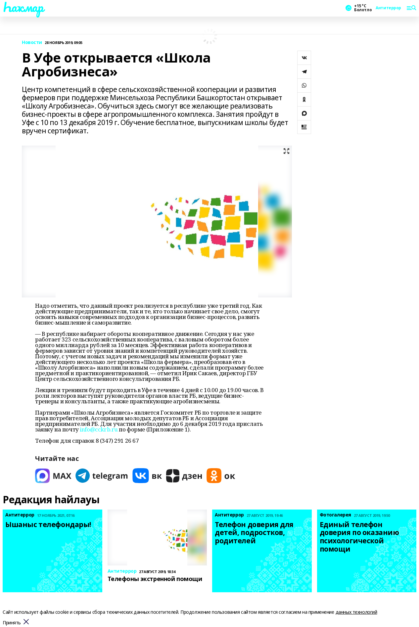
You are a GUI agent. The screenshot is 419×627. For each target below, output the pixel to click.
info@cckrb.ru (99, 429)
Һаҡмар (23, 7)
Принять (12, 623)
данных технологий (356, 612)
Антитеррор (388, 8)
